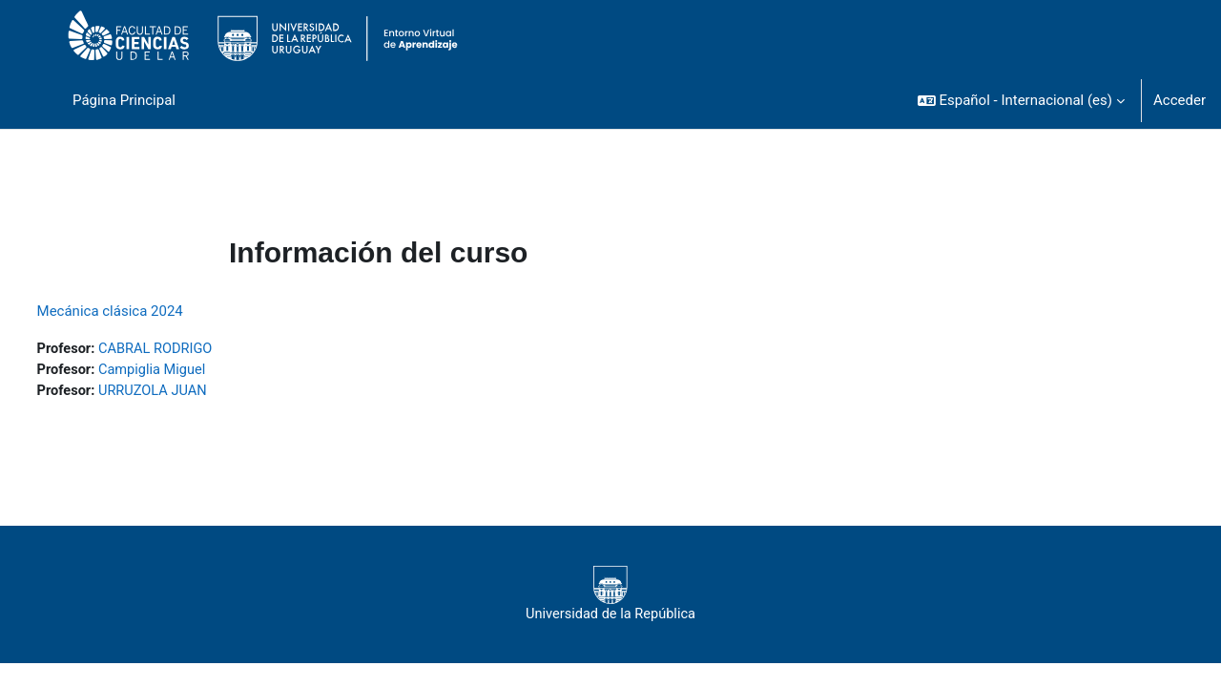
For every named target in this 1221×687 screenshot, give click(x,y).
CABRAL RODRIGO (194, 349)
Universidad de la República (610, 596)
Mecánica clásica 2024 (145, 311)
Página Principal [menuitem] (124, 100)
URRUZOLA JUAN (191, 392)
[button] (1021, 100)
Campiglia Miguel (190, 371)
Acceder (1179, 100)
